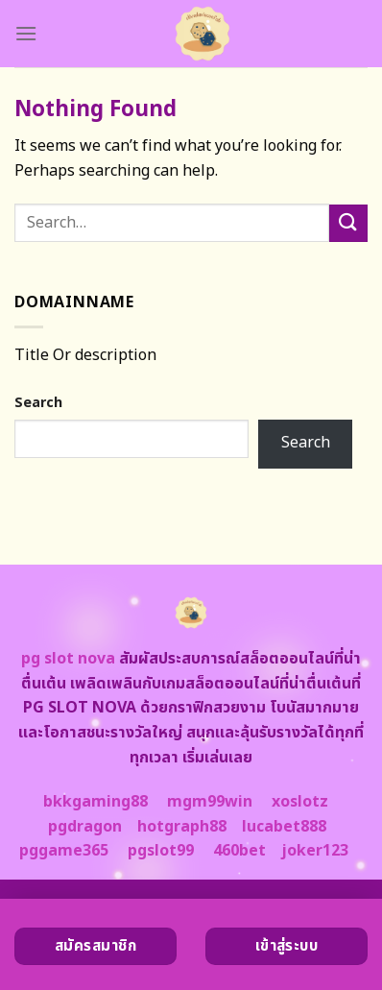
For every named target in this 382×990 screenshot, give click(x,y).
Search (38, 403)
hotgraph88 (182, 826)
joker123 (314, 850)
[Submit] (348, 223)
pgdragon (85, 826)
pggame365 (63, 850)
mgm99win (209, 801)
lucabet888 (284, 826)
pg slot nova (68, 658)
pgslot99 (161, 850)
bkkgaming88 (95, 801)
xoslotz (300, 801)
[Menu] (25, 33)
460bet (239, 850)
